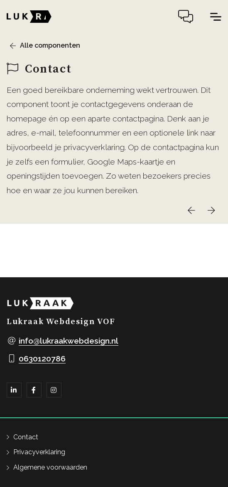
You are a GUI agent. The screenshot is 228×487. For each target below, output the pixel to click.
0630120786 (42, 358)
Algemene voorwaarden (50, 467)
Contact (25, 437)
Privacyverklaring (39, 452)
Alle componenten (50, 45)
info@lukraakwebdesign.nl (68, 340)
